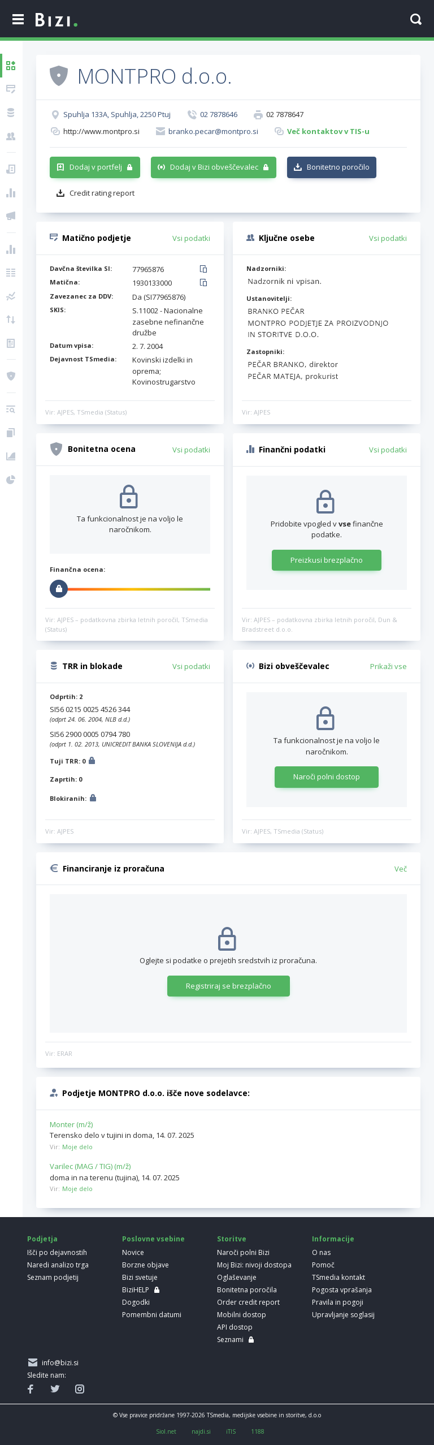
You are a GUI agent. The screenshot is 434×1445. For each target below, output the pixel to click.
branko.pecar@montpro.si (213, 131)
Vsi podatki (191, 238)
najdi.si (201, 1431)
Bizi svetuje (140, 1277)
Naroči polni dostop (326, 776)
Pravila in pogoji (337, 1302)
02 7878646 (218, 114)
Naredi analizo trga (58, 1265)
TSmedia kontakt (338, 1277)
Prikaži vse (388, 666)
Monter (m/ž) (71, 1124)
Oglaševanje (237, 1277)
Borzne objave (145, 1265)
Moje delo (77, 1146)
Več (400, 869)
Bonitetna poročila (247, 1290)
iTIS (231, 1431)
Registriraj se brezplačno (228, 986)
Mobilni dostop (241, 1314)
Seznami (230, 1339)
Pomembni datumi (151, 1314)
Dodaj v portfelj (96, 167)
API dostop (235, 1327)
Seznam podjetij (53, 1277)
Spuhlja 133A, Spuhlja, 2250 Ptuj (117, 114)
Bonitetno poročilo (338, 167)
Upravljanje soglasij (343, 1314)
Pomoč (323, 1265)
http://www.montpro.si (101, 131)
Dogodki (136, 1302)
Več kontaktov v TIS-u (328, 131)
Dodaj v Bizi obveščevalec (214, 167)
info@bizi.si (58, 1363)
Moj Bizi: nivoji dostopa (254, 1265)
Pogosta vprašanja (342, 1290)
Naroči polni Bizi (243, 1252)
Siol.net (166, 1431)
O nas (321, 1252)
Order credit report (248, 1302)
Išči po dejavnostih (57, 1252)
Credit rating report (102, 193)
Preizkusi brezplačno (326, 560)
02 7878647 (284, 114)
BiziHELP (135, 1290)
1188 (257, 1431)
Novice (133, 1252)
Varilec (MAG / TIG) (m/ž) (90, 1166)
